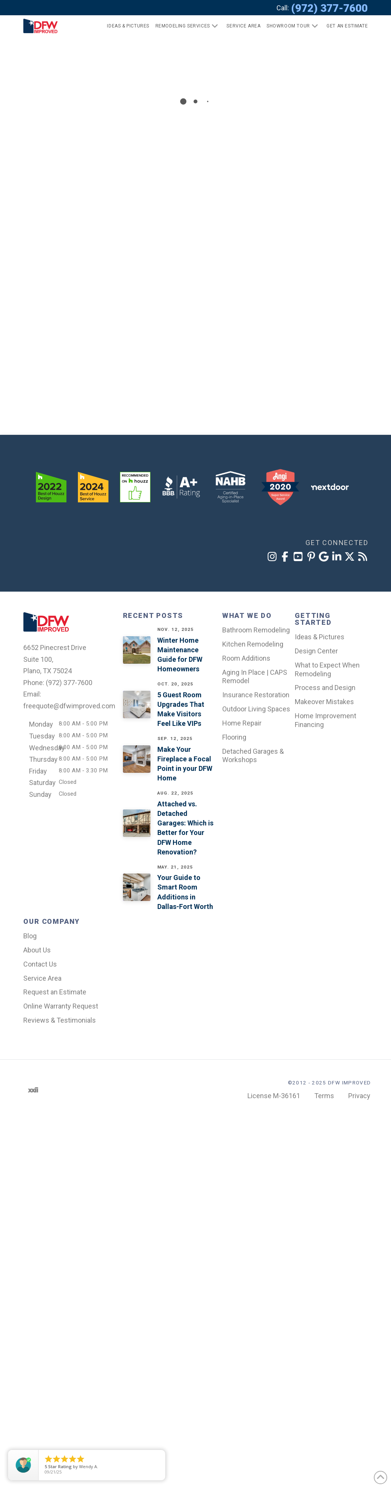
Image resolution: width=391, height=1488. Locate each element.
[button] (343, 26)
